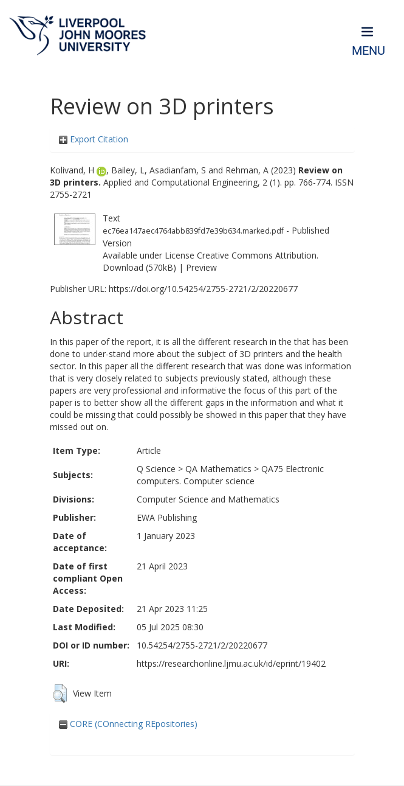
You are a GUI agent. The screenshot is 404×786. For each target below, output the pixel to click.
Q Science (156, 469)
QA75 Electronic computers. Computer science (230, 475)
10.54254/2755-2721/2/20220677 (202, 645)
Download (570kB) (139, 267)
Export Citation (93, 139)
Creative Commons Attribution (257, 255)
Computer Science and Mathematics (208, 499)
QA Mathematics (218, 469)
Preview (201, 267)
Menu (368, 51)
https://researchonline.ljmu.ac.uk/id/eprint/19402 (231, 663)
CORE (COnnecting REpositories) (128, 723)
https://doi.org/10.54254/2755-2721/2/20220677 (203, 288)
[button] (60, 693)
